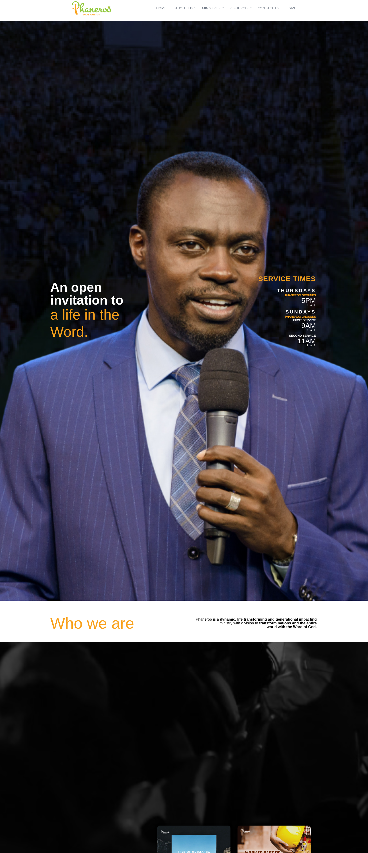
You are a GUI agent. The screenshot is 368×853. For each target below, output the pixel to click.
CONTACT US (268, 8)
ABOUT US (184, 8)
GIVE (292, 8)
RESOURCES (239, 8)
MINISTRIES (211, 8)
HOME (161, 8)
